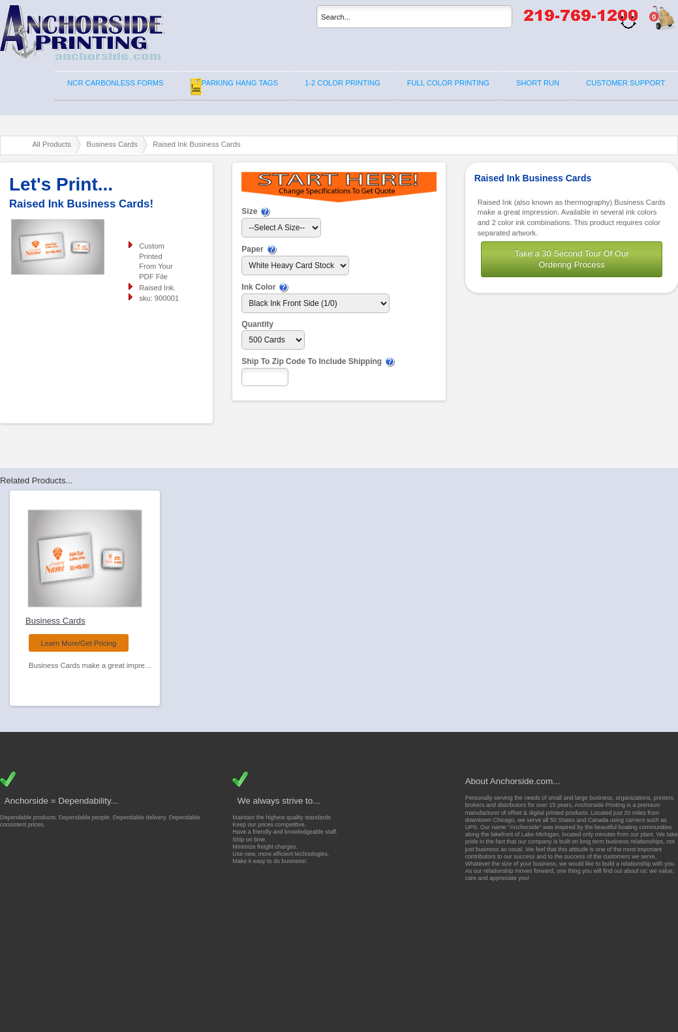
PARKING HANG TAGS (235, 86)
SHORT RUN (537, 83)
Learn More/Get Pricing (79, 643)
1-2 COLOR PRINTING (342, 83)
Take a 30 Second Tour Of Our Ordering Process (571, 259)
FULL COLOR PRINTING (448, 83)
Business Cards (55, 621)
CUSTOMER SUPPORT (625, 83)
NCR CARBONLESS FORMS (115, 83)
